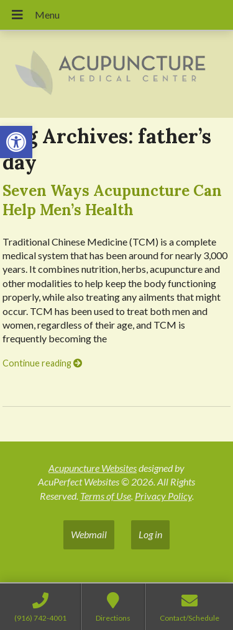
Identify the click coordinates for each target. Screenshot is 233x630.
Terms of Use (105, 496)
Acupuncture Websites (92, 468)
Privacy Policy (163, 496)
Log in (150, 534)
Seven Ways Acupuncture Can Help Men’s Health (112, 200)
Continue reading (42, 363)
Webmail (89, 534)
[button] (16, 142)
